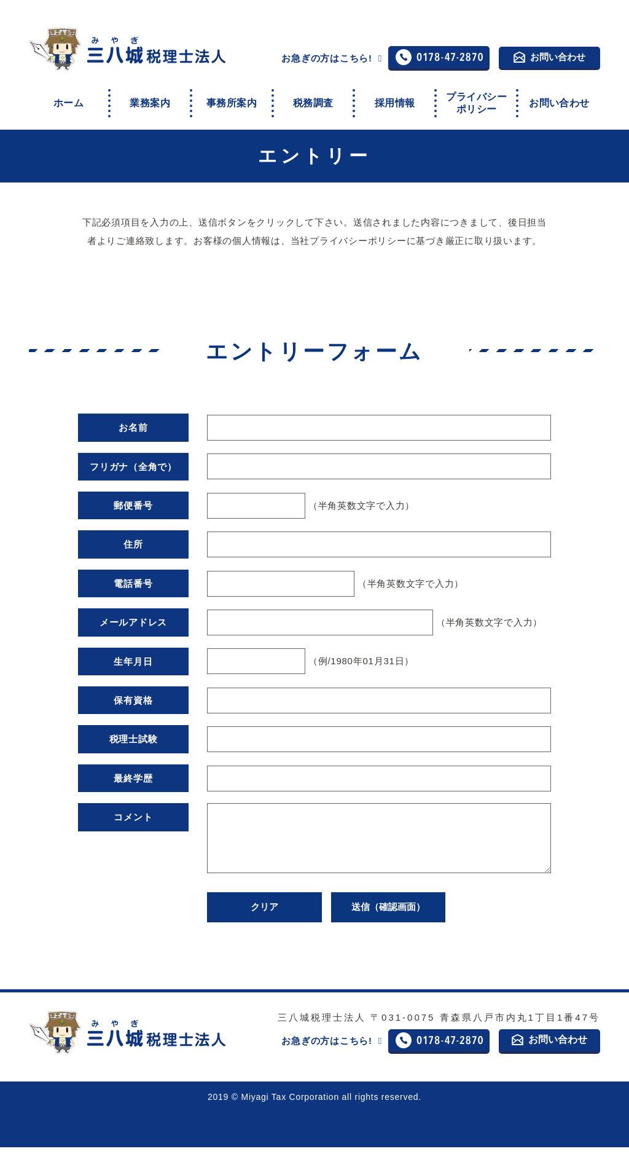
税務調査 (313, 100)
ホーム (68, 100)
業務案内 (150, 100)
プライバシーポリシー (476, 100)
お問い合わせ (549, 57)
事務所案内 (231, 100)
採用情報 (395, 100)
